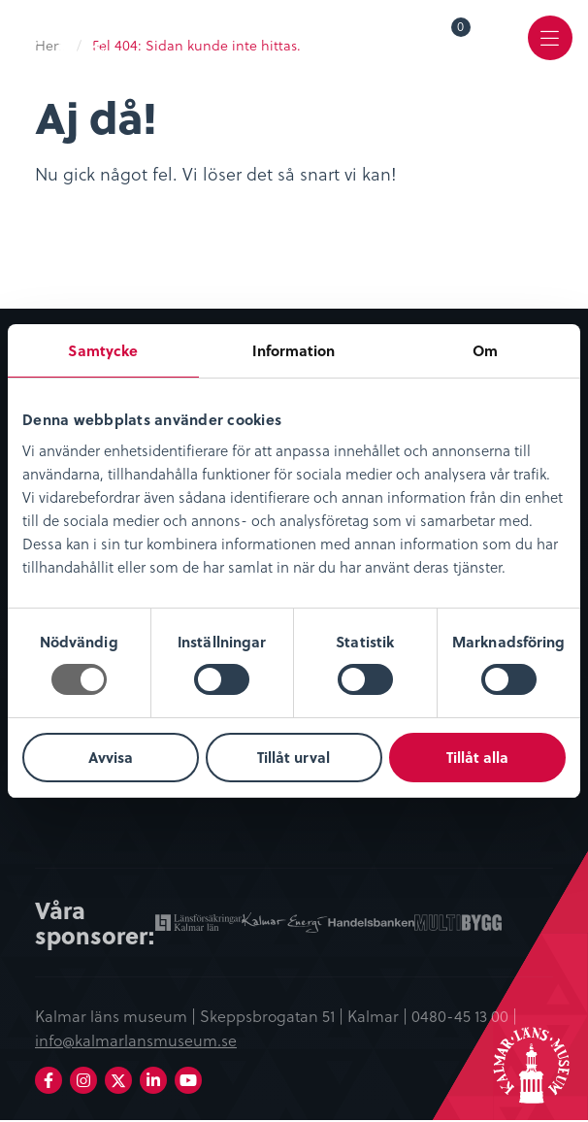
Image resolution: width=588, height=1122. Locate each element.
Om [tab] (485, 350)
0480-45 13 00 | (464, 1017)
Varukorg (461, 30)
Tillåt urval (293, 757)
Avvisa (110, 757)
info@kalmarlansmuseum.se (136, 1041)
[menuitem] (447, 41)
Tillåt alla (477, 757)
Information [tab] (293, 350)
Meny (548, 54)
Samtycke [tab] (103, 350)
